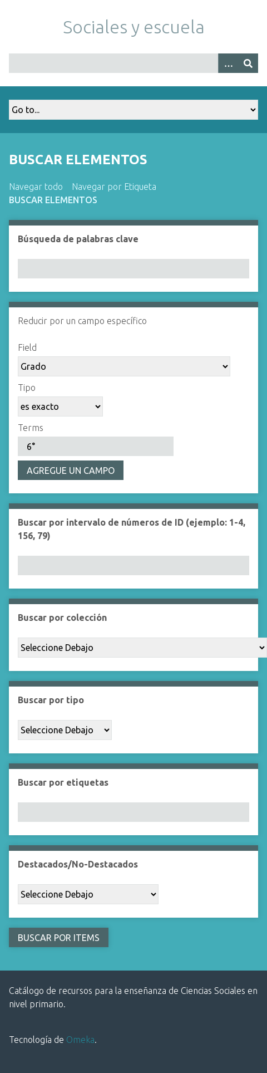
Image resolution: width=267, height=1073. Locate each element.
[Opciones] (228, 63)
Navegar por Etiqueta (114, 187)
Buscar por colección (62, 618)
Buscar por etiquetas (63, 782)
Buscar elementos (53, 200)
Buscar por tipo (51, 700)
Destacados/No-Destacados (78, 864)
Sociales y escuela (134, 27)
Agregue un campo (71, 471)
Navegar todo (36, 187)
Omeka (80, 1040)
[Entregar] (248, 63)
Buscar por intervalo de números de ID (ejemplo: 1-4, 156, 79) (131, 529)
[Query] (133, 63)
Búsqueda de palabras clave (78, 239)
